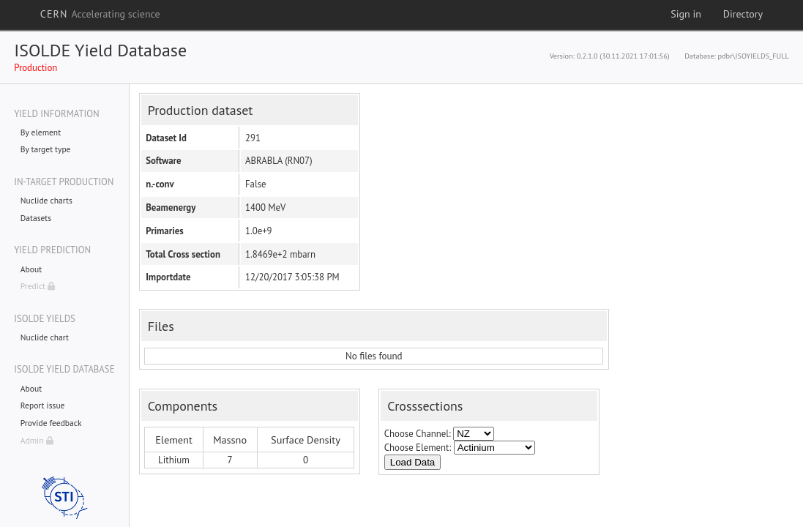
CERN (100, 13)
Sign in (686, 13)
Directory (743, 13)
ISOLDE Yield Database (100, 50)
